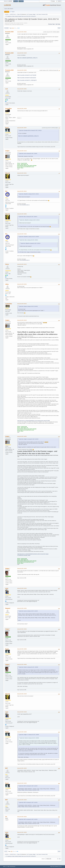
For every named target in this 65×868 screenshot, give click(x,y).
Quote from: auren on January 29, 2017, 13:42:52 (28, 611)
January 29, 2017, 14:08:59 (22, 664)
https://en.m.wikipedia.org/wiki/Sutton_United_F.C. (27, 57)
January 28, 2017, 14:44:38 (22, 108)
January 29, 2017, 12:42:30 (22, 568)
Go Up (6, 851)
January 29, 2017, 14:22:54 (22, 768)
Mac (6, 191)
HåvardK (7, 173)
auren (6, 588)
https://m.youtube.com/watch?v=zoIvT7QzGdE (26, 75)
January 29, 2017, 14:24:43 (22, 799)
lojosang (30, 14)
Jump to (43, 858)
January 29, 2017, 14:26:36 (22, 832)
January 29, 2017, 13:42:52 (22, 588)
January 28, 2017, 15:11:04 (22, 150)
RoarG (7, 127)
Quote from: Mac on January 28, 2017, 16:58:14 (28, 216)
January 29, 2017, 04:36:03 (22, 284)
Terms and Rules (55, 866)
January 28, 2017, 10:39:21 (22, 31)
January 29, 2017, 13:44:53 (22, 608)
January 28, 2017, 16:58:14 (22, 191)
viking (6, 284)
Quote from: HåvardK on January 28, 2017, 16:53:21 (29, 193)
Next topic (58, 24)
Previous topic (51, 24)
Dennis (39, 14)
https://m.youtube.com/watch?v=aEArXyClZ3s (26, 77)
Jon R (28, 14)
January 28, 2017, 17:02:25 (22, 233)
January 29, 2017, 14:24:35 (22, 783)
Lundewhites (8, 303)
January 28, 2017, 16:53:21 (22, 173)
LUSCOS (7, 5)
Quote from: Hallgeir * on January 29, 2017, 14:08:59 (29, 734)
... (16, 28)
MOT (6, 768)
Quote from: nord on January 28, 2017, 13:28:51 (28, 153)
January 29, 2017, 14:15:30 (22, 693)
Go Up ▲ (60, 866)
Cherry (7, 264)
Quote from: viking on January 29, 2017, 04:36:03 (28, 306)
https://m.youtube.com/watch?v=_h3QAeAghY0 (27, 80)
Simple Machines (12, 866)
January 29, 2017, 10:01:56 (22, 320)
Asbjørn (7, 150)
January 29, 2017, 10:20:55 (22, 436)
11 (17, 28)
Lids (37, 14)
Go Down (6, 28)
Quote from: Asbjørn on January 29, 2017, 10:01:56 (28, 439)
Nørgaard (7, 608)
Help (51, 866)
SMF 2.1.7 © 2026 (6, 866)
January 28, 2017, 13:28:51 (22, 88)
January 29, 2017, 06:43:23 (22, 303)
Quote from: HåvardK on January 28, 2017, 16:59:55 (29, 236)
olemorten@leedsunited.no (25, 204)
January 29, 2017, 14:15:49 (22, 711)
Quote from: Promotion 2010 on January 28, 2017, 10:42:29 (30, 130)
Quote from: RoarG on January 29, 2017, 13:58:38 (28, 667)
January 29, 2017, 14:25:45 (22, 816)
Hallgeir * (34, 14)
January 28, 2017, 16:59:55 (22, 213)
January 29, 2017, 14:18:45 (22, 731)
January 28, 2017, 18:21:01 (22, 264)
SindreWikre (8, 108)
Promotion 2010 (44, 14)
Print (59, 28)
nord (6, 88)
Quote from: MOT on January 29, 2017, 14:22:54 (28, 785)
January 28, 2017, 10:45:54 (22, 70)
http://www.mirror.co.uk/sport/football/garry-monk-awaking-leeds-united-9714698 (33, 420)
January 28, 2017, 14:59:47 (22, 127)
